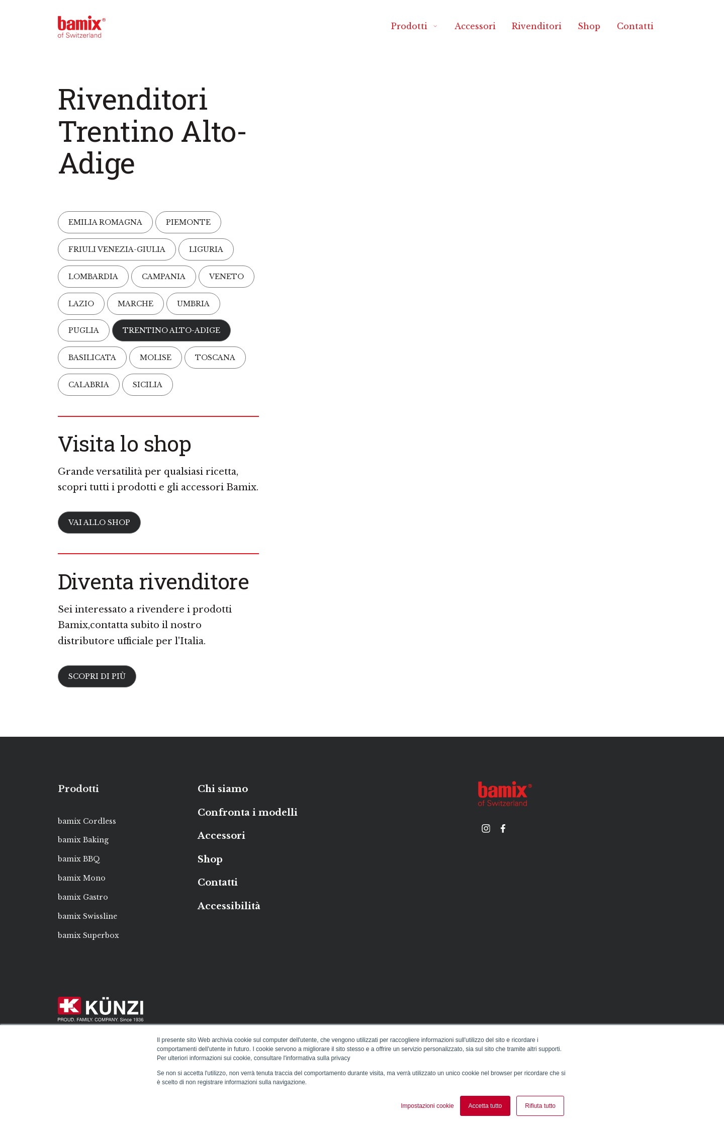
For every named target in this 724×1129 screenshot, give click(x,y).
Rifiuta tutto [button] (540, 1105)
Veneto (226, 276)
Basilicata (92, 357)
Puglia (83, 330)
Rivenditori (537, 26)
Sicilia (147, 384)
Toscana (215, 357)
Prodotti (414, 26)
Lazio (81, 303)
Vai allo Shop (99, 522)
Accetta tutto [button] (485, 1105)
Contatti (635, 26)
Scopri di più (97, 676)
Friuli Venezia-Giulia (116, 248)
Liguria (206, 248)
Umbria (193, 303)
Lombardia (93, 276)
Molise (155, 357)
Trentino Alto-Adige (171, 330)
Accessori (475, 26)
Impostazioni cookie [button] (427, 1105)
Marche (135, 303)
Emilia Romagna (105, 222)
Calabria (88, 384)
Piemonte (188, 222)
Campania (164, 276)
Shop (589, 26)
